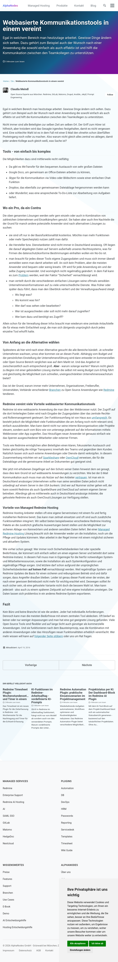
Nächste (87, 679)
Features (7, 879)
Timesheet (67, 843)
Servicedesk (68, 829)
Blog (92, 5)
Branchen (56, 395)
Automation (67, 788)
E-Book (6, 906)
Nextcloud (8, 843)
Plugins (66, 781)
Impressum (9, 950)
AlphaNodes (10, 5)
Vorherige (31, 679)
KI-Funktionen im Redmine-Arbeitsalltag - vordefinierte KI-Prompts (42, 711)
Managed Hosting (38, 5)
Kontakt (78, 5)
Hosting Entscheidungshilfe (18, 927)
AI (4, 808)
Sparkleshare (65, 468)
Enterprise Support (13, 795)
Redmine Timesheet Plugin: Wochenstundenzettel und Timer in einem (16, 709)
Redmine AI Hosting (14, 802)
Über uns (66, 872)
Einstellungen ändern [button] (80, 950)
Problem (23, 279)
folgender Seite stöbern (55, 650)
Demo (6, 913)
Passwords (67, 815)
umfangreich (10, 427)
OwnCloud (86, 468)
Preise (6, 872)
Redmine (8, 399)
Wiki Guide (67, 850)
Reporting (66, 822)
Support (7, 885)
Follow (110, 96)
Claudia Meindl (20, 90)
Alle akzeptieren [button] (78, 943)
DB (62, 795)
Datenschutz (25, 950)
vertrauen (83, 488)
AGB (39, 950)
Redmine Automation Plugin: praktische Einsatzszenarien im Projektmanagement (73, 709)
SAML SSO (9, 815)
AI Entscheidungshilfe (15, 920)
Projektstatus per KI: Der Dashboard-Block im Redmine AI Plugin (101, 709)
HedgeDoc (8, 836)
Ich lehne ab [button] (98, 943)
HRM (64, 808)
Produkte (61, 5)
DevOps (65, 802)
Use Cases (8, 899)
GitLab (6, 822)
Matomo (7, 829)
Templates (67, 836)
